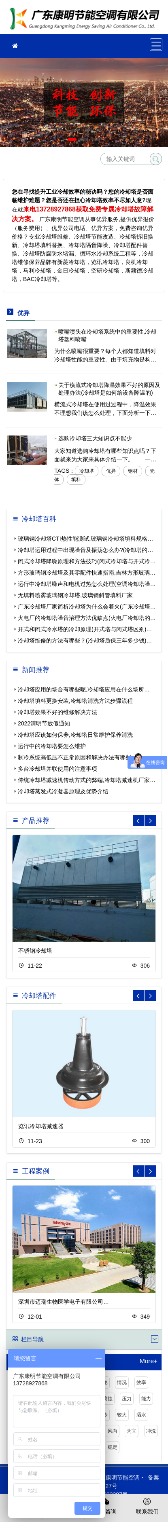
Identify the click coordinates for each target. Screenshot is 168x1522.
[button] (72, 139)
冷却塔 (86, 471)
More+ (148, 1361)
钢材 (133, 471)
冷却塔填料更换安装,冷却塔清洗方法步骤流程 (75, 701)
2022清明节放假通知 (44, 723)
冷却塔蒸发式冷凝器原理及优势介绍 (63, 791)
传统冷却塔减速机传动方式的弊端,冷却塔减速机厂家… (86, 780)
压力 (127, 1399)
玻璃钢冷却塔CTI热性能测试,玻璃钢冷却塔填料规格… (85, 538)
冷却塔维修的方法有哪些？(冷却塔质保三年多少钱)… (85, 640)
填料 (76, 479)
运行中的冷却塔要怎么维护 (52, 746)
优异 (111, 471)
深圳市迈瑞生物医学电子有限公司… (63, 1301)
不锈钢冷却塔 (35, 950)
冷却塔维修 (87, 19)
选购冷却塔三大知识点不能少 (95, 438)
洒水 (141, 1415)
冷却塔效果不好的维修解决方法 (57, 712)
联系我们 (147, 1505)
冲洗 (151, 1431)
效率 (141, 1382)
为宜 (131, 1431)
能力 (146, 1399)
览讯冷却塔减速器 (41, 1126)
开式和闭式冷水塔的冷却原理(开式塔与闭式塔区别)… (85, 629)
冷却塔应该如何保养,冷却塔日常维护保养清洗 (75, 734)
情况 (122, 1382)
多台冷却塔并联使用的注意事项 (57, 768)
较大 (122, 1415)
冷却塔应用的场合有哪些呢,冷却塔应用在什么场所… (84, 689)
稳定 (112, 1447)
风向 (112, 1431)
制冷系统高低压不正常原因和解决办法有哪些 (74, 757)
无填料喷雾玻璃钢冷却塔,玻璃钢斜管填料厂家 (75, 595)
